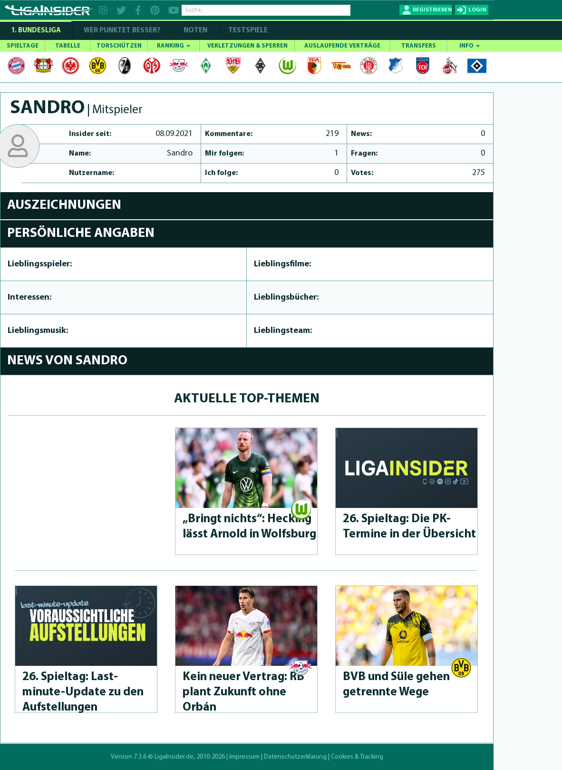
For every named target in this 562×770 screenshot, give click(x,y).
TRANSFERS (418, 46)
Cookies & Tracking (357, 756)
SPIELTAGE (23, 46)
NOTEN (195, 30)
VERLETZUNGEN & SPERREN (247, 46)
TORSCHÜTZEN (119, 46)
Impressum (244, 756)
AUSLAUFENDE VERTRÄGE (342, 46)
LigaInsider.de (174, 756)
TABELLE (67, 46)
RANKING (173, 46)
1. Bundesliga (36, 30)
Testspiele (247, 30)
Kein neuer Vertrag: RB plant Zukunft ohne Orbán (243, 692)
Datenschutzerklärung (295, 756)
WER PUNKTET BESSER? (122, 30)
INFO (469, 46)
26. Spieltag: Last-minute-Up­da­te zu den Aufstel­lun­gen (83, 692)
